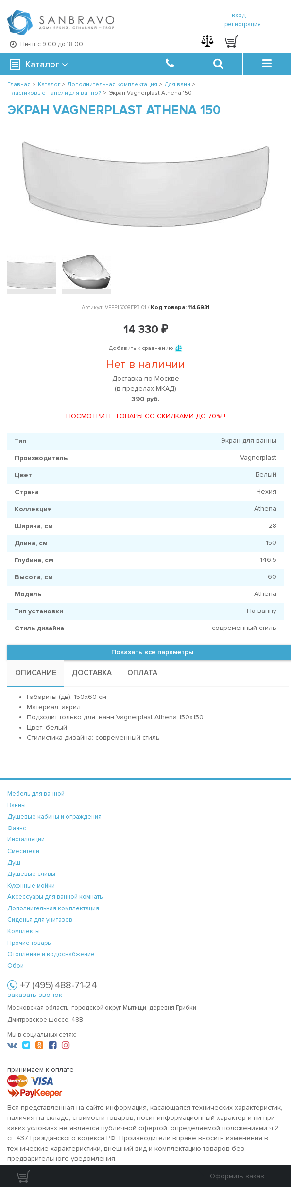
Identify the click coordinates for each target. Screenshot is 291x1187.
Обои (15, 966)
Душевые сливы (31, 874)
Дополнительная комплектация (53, 908)
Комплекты (23, 931)
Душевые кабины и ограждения (54, 816)
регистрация (242, 24)
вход (239, 15)
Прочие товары (29, 943)
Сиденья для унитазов (39, 920)
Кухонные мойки (31, 886)
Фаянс (16, 828)
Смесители (23, 851)
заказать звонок (34, 995)
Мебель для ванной (36, 794)
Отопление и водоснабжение (51, 954)
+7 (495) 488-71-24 (58, 985)
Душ (13, 863)
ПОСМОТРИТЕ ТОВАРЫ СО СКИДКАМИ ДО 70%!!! (145, 416)
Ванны (16, 805)
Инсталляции (26, 839)
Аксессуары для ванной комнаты (55, 897)
